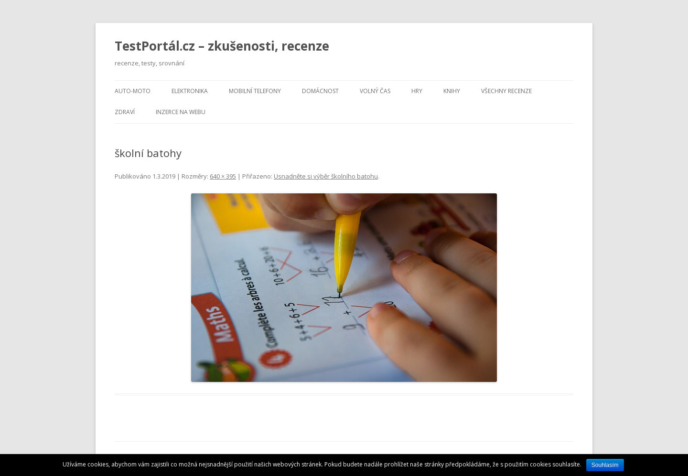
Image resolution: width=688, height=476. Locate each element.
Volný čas (375, 91)
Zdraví (125, 112)
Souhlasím (605, 465)
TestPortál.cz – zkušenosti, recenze (222, 45)
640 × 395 (223, 176)
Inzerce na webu (180, 112)
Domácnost (320, 91)
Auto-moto (132, 91)
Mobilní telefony (255, 91)
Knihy (451, 91)
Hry (416, 91)
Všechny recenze (506, 91)
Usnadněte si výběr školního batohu (326, 176)
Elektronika (190, 91)
